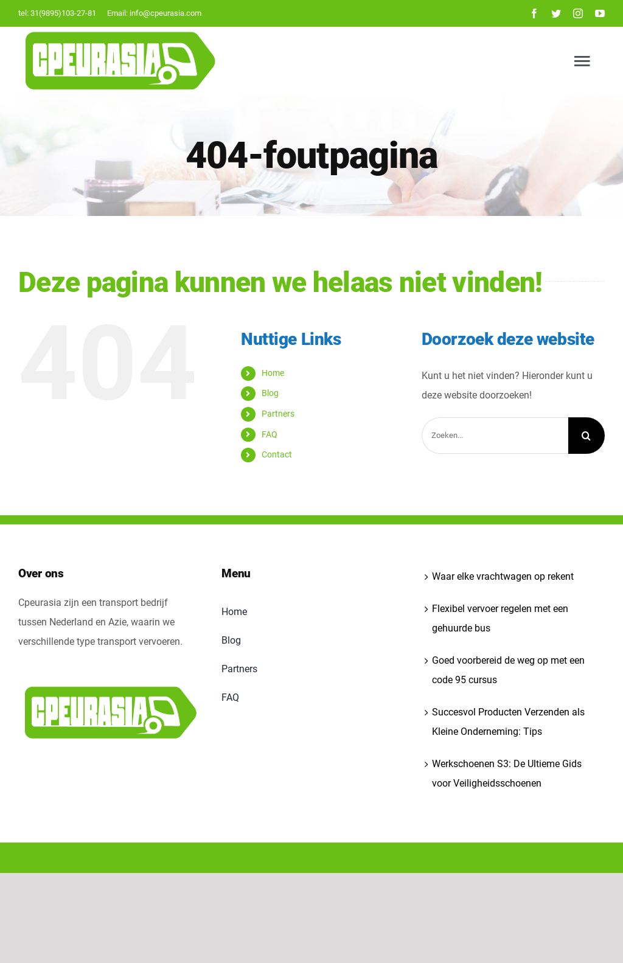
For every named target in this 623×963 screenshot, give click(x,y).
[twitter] (556, 13)
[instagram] (578, 13)
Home (273, 373)
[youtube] (600, 13)
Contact (277, 454)
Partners (278, 414)
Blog (270, 393)
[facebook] (534, 13)
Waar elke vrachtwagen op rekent (503, 576)
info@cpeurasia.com (165, 13)
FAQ (269, 434)
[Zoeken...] (495, 435)
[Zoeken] (586, 435)
